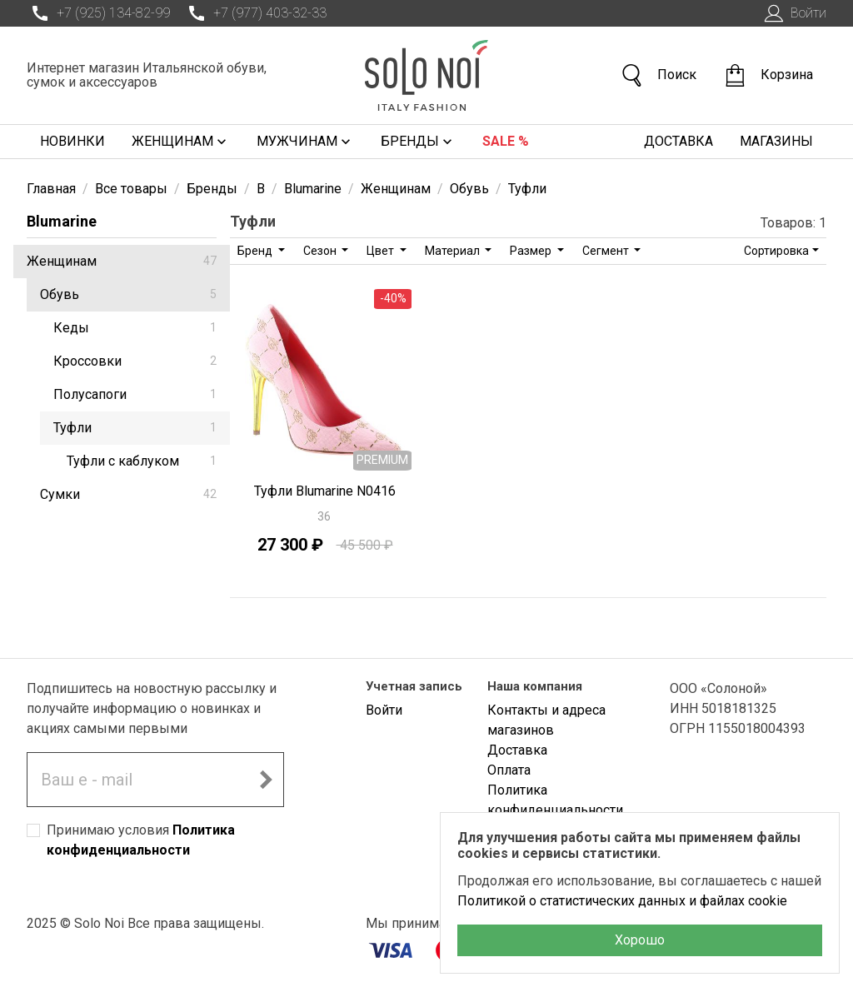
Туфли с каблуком (142, 461)
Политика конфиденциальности (555, 800)
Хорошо (640, 940)
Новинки (72, 141)
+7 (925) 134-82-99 (98, 13)
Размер (532, 250)
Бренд (256, 250)
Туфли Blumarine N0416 (325, 491)
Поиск (658, 75)
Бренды (418, 141)
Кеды (135, 327)
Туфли (135, 427)
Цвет (382, 250)
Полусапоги (135, 394)
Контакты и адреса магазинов (546, 720)
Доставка (678, 141)
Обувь (128, 294)
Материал (453, 250)
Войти (793, 13)
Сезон (321, 250)
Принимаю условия (141, 840)
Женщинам (181, 141)
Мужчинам (305, 141)
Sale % (505, 141)
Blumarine (62, 221)
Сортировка (776, 250)
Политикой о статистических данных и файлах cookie (622, 901)
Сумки (128, 494)
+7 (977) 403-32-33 (255, 13)
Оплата (509, 770)
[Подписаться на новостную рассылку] (265, 780)
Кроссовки (135, 361)
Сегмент (606, 250)
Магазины (776, 141)
